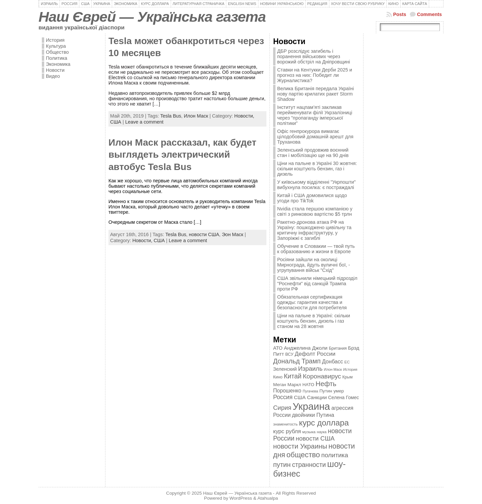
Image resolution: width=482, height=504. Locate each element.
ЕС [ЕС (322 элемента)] (347, 362)
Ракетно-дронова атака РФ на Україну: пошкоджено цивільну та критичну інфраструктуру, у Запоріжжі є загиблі (314, 230)
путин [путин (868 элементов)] (282, 464)
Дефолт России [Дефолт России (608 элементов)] (315, 354)
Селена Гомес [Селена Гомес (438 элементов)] (343, 397)
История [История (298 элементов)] (350, 369)
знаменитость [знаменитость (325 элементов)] (285, 424)
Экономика (58, 64)
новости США (204, 234)
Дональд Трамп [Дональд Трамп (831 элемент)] (297, 361)
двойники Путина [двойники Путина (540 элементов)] (313, 415)
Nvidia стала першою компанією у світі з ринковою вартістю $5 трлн (314, 211)
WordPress (241, 498)
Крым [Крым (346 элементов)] (347, 377)
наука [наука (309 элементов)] (322, 432)
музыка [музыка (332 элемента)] (309, 432)
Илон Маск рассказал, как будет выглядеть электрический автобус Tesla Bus (182, 154)
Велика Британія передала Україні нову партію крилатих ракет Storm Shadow (315, 94)
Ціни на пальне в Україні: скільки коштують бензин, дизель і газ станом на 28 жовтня (313, 321)
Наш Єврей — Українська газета (152, 17)
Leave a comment (144, 122)
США (115, 122)
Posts (399, 14)
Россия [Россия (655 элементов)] (283, 397)
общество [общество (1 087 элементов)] (303, 455)
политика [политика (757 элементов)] (334, 455)
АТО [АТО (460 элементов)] (278, 348)
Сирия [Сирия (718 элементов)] (282, 407)
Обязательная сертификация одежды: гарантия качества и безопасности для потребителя (312, 302)
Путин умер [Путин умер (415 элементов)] (331, 390)
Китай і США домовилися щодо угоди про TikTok (312, 198)
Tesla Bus (170, 116)
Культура (56, 46)
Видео (53, 76)
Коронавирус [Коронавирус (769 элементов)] (322, 376)
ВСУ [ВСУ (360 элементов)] (289, 354)
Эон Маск (232, 234)
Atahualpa (267, 498)
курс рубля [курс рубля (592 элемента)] (287, 431)
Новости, (244, 116)
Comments (429, 14)
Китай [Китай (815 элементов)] (293, 376)
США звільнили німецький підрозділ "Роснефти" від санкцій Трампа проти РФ (317, 284)
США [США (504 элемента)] (300, 397)
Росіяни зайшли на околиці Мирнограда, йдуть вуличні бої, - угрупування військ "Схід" (313, 265)
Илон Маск (196, 116)
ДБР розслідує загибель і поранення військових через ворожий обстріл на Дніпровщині (313, 56)
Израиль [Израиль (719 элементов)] (310, 368)
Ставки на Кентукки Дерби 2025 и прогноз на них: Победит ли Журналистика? (314, 75)
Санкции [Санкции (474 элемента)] (317, 397)
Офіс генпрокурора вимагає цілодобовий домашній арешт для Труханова (315, 137)
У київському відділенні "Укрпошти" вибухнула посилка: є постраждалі (316, 184)
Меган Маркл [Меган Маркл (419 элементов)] (287, 384)
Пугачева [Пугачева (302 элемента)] (310, 391)
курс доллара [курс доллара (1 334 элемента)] (324, 422)
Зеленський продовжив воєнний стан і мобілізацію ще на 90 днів (312, 152)
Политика (56, 58)
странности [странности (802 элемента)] (309, 464)
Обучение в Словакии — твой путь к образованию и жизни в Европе (316, 248)
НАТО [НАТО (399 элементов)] (308, 384)
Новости (55, 70)
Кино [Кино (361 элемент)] (278, 377)
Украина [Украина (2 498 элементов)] (311, 406)
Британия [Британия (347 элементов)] (337, 348)
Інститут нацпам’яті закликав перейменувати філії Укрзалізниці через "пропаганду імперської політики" (314, 115)
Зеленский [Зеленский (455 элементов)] (285, 369)
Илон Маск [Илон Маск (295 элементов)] (333, 369)
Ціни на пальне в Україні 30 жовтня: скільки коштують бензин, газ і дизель (317, 169)
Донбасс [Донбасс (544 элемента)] (332, 361)
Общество (57, 52)
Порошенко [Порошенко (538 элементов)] (287, 390)
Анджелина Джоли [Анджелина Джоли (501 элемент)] (305, 348)
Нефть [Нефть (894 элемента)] (326, 383)
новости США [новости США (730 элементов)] (315, 438)
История (55, 40)
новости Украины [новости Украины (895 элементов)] (300, 446)
